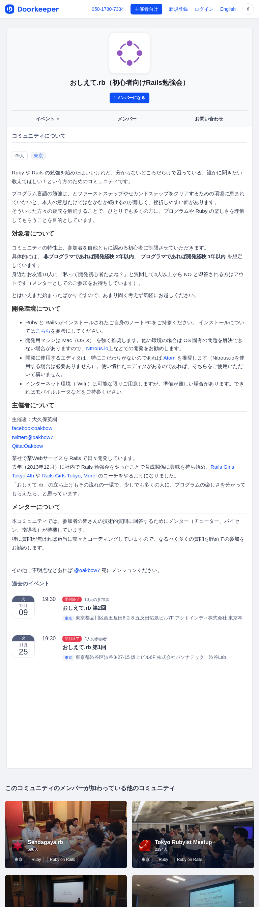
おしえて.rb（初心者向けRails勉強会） (129, 82)
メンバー (127, 119)
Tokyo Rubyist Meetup (183, 842)
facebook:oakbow (32, 428)
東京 (38, 155)
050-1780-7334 (108, 9)
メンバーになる (129, 97)
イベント (47, 119)
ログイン (204, 9)
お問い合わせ (209, 119)
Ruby (36, 859)
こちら (43, 331)
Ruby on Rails (62, 859)
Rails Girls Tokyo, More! (69, 475)
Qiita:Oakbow (27, 446)
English (228, 9)
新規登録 (178, 9)
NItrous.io (97, 348)
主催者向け (146, 9)
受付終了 (72, 599)
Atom (169, 358)
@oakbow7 (87, 570)
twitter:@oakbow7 (32, 437)
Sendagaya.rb (45, 842)
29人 (20, 155)
